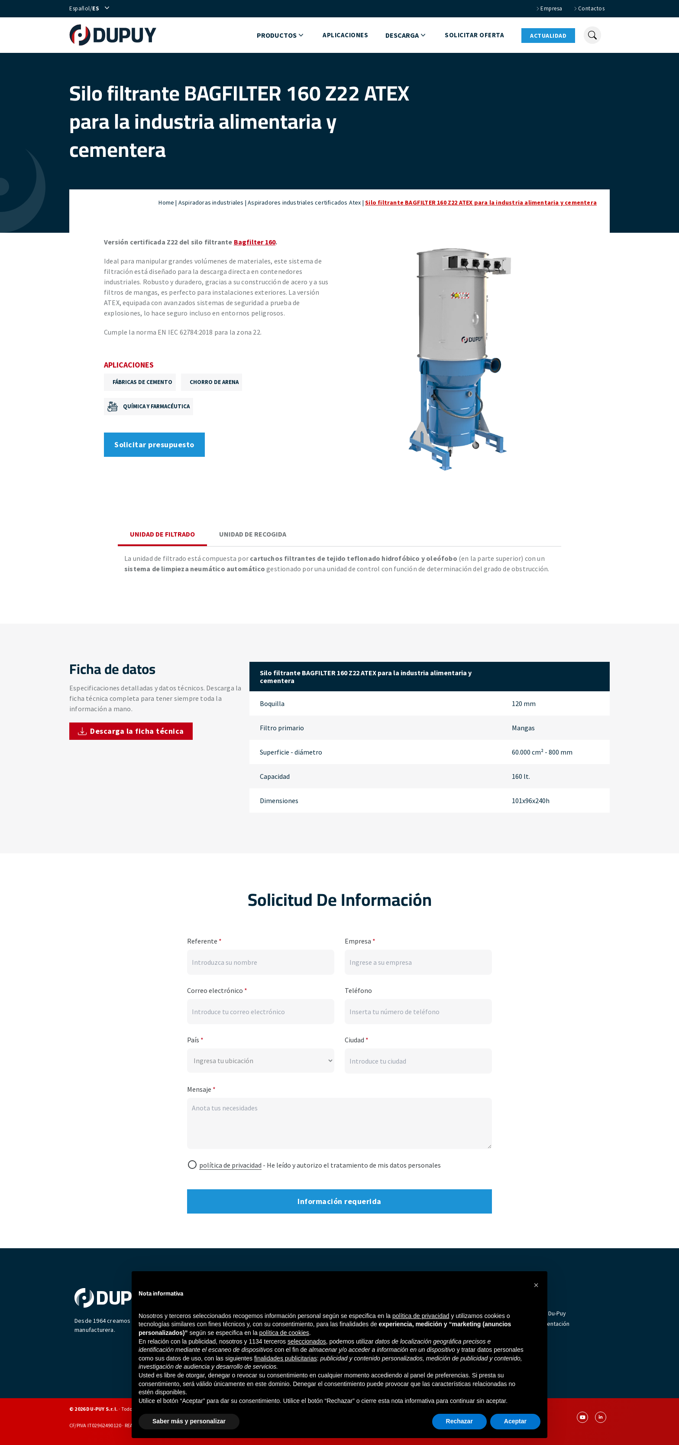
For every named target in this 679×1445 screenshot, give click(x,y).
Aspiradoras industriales (211, 202)
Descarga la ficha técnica (131, 731)
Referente (204, 941)
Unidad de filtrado (162, 534)
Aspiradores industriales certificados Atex (304, 202)
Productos (281, 35)
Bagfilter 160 (255, 242)
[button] (536, 1285)
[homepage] (117, 35)
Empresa (549, 8)
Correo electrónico (217, 990)
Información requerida (339, 1201)
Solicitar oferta (474, 35)
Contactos (589, 8)
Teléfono (358, 990)
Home (166, 202)
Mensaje (201, 1089)
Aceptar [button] (515, 1421)
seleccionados (307, 1341)
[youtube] (582, 1417)
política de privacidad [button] (420, 1315)
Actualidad (548, 35)
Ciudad (357, 1039)
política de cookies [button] (284, 1332)
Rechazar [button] (459, 1421)
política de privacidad (230, 1165)
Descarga (406, 35)
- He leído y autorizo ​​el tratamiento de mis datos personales (320, 1165)
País (195, 1039)
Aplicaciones (345, 35)
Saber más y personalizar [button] (189, 1421)
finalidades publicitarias (285, 1358)
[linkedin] (600, 1417)
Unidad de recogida (252, 534)
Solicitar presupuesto (154, 444)
